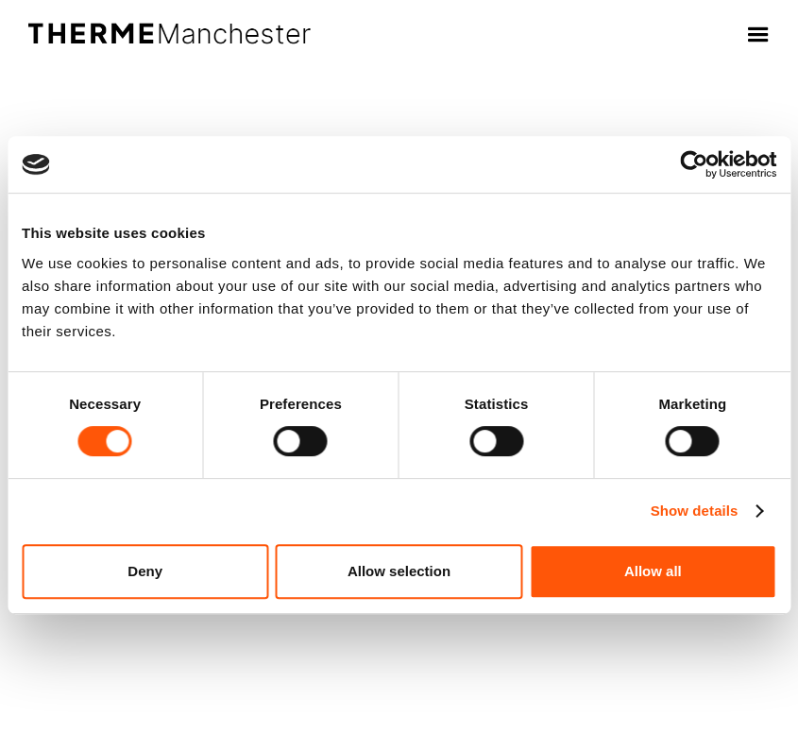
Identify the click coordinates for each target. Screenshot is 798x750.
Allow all (653, 571)
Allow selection (399, 571)
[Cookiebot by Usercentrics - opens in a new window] (693, 164)
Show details (695, 511)
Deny (144, 571)
